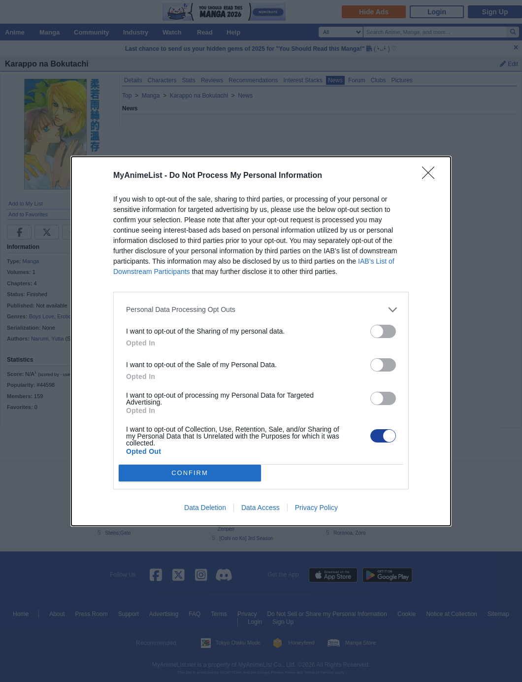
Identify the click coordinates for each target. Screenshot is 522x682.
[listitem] (261, 310)
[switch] (383, 331)
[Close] (431, 176)
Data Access (260, 508)
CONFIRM (189, 473)
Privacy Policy (316, 508)
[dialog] (261, 341)
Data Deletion (205, 508)
